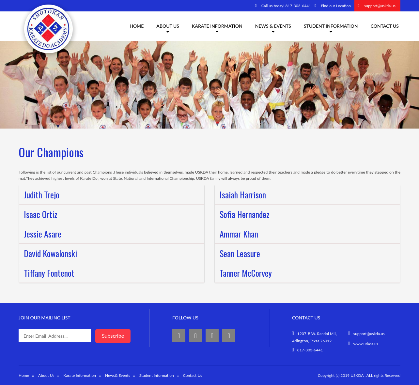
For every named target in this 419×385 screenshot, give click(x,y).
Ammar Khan (239, 233)
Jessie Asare (42, 233)
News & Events (273, 28)
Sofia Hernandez (245, 214)
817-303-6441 (310, 349)
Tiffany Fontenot (49, 273)
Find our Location (336, 5)
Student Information (331, 28)
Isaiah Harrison (243, 194)
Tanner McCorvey (246, 273)
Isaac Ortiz (40, 214)
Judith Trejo (41, 194)
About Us (46, 375)
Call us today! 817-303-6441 (286, 5)
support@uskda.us (380, 5)
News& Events (117, 375)
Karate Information (80, 375)
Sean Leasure (240, 253)
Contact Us (385, 26)
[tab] (111, 195)
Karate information (217, 28)
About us (167, 28)
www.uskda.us (365, 343)
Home (137, 26)
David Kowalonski (50, 253)
